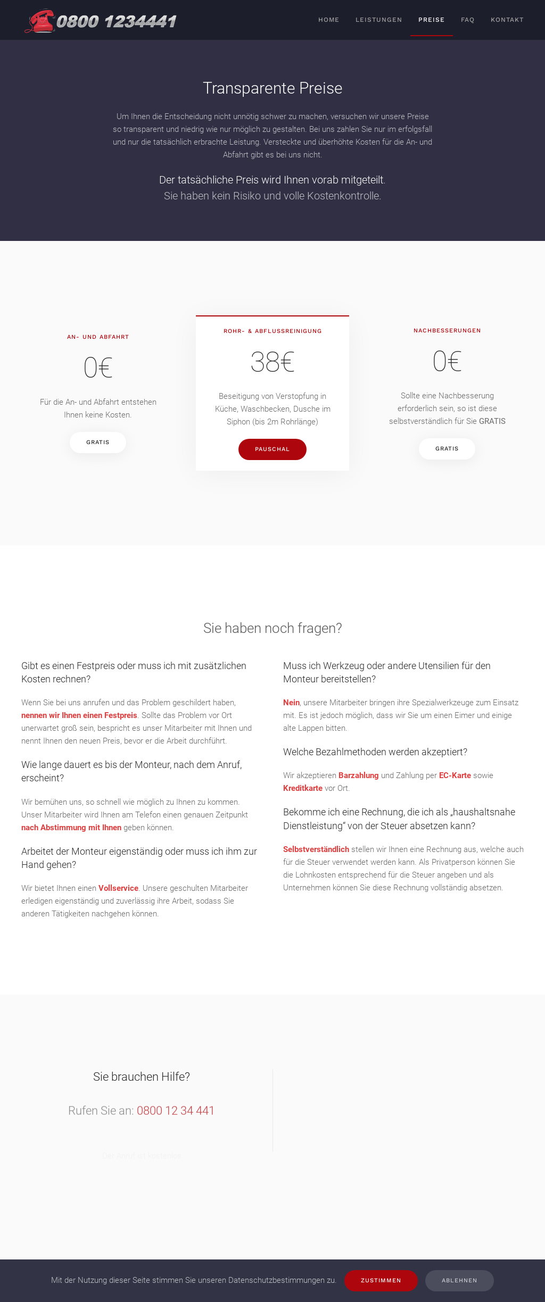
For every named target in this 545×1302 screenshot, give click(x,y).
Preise (431, 19)
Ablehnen (459, 1280)
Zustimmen (381, 1280)
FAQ (468, 19)
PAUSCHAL (272, 449)
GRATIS (98, 442)
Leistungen (379, 19)
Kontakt (507, 19)
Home (329, 19)
